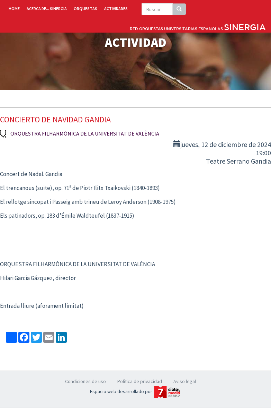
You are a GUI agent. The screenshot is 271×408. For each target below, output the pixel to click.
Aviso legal (184, 381)
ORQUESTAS (85, 8)
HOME (14, 8)
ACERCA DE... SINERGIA (47, 8)
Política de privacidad (139, 381)
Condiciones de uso (85, 381)
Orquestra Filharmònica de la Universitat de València (84, 133)
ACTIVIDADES (116, 8)
